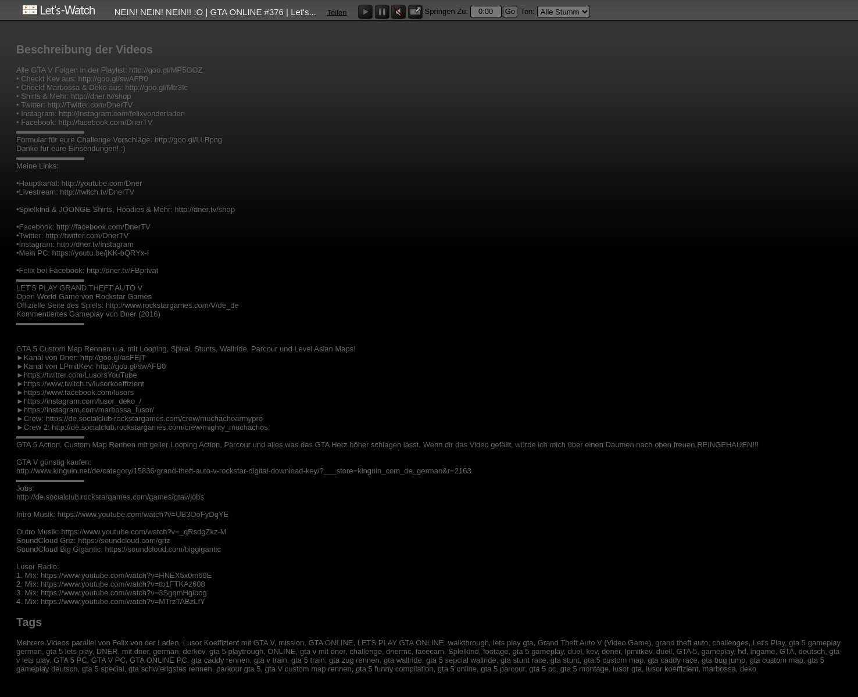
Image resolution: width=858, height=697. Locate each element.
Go (510, 11)
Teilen (337, 12)
